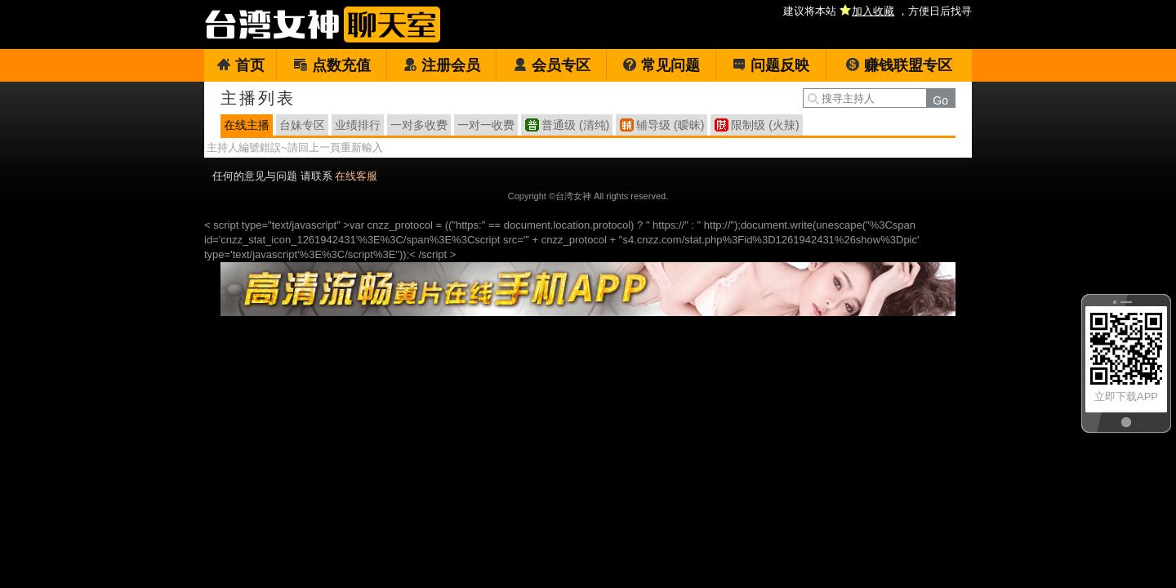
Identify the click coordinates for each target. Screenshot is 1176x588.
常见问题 (661, 65)
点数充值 (332, 65)
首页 (240, 65)
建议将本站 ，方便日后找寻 (877, 11)
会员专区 (551, 65)
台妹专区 (302, 124)
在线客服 (356, 176)
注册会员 (441, 65)
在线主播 (247, 124)
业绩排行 (358, 124)
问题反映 (770, 65)
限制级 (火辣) (765, 124)
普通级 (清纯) (575, 124)
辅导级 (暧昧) (670, 124)
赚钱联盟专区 (898, 65)
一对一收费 (485, 124)
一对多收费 (419, 124)
